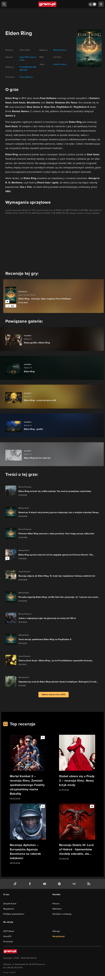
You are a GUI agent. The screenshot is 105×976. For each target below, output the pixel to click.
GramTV (7, 936)
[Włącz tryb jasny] (92, 4)
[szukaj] (4, 4)
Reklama (56, 908)
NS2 (25, 70)
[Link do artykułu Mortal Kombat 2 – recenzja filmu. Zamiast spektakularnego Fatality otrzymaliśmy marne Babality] (28, 767)
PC (21, 67)
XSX (21, 70)
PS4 (30, 67)
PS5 (34, 67)
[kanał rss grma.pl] (89, 883)
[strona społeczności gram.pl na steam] (74, 883)
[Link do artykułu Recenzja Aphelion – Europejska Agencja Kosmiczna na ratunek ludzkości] (28, 834)
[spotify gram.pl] (60, 883)
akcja (22, 57)
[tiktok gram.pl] (16, 883)
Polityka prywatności (13, 914)
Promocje (8, 941)
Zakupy (56, 931)
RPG (26, 57)
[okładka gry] (87, 48)
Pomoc (55, 903)
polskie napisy (59, 64)
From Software (26, 77)
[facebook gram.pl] (30, 883)
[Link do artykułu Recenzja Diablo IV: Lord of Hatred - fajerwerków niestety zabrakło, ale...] (77, 832)
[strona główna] (47, 4)
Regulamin (8, 908)
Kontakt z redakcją (62, 914)
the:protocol (58, 936)
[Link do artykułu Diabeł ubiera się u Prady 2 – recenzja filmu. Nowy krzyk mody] (77, 763)
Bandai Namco (60, 50)
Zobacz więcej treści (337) (53, 694)
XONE (25, 67)
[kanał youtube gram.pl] (45, 883)
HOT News (8, 931)
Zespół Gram (9, 903)
